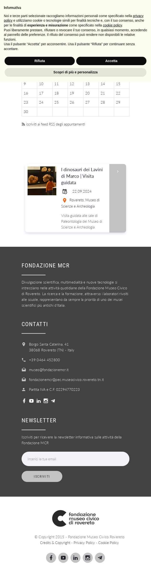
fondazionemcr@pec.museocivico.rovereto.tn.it (66, 379)
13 (87, 84)
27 (87, 102)
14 (103, 84)
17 (41, 93)
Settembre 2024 (75, 47)
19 (72, 93)
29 (118, 102)
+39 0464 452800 (44, 360)
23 (26, 102)
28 (103, 102)
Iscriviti (42, 476)
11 (56, 84)
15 (118, 84)
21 (103, 93)
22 (118, 93)
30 (26, 111)
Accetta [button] (111, 555)
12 (72, 84)
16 (26, 93)
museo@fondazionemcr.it (49, 369)
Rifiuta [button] (40, 555)
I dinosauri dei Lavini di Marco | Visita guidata (83, 176)
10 (41, 84)
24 (41, 102)
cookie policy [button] (112, 519)
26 (72, 102)
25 (56, 102)
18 (56, 93)
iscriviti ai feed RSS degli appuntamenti (53, 124)
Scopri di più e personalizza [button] (75, 566)
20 (87, 93)
